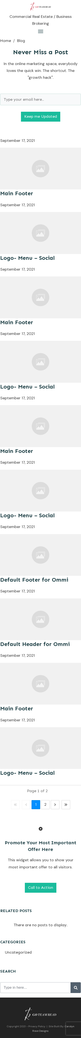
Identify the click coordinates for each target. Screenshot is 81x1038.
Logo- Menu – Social (27, 258)
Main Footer (16, 193)
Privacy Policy (36, 1026)
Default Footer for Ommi (34, 579)
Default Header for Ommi (35, 644)
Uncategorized (18, 952)
